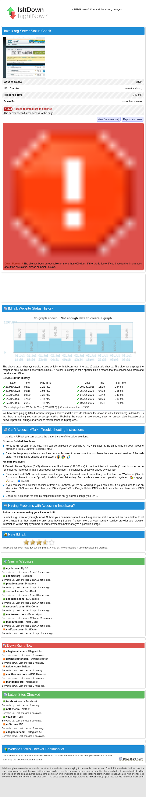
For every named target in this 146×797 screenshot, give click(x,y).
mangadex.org (15, 681)
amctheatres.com (16, 674)
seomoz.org (13, 575)
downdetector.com (17, 658)
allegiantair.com (15, 651)
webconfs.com (15, 606)
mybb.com (12, 568)
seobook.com (14, 591)
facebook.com (14, 701)
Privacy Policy (96, 776)
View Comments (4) (108, 119)
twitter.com (12, 666)
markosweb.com (16, 614)
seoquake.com (15, 598)
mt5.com (11, 724)
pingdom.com (14, 583)
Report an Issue (132, 119)
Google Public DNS (86, 488)
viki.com (11, 716)
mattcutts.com (15, 621)
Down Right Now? (131, 759)
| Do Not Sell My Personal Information (124, 776)
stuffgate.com (14, 629)
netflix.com (12, 709)
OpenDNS (65, 488)
